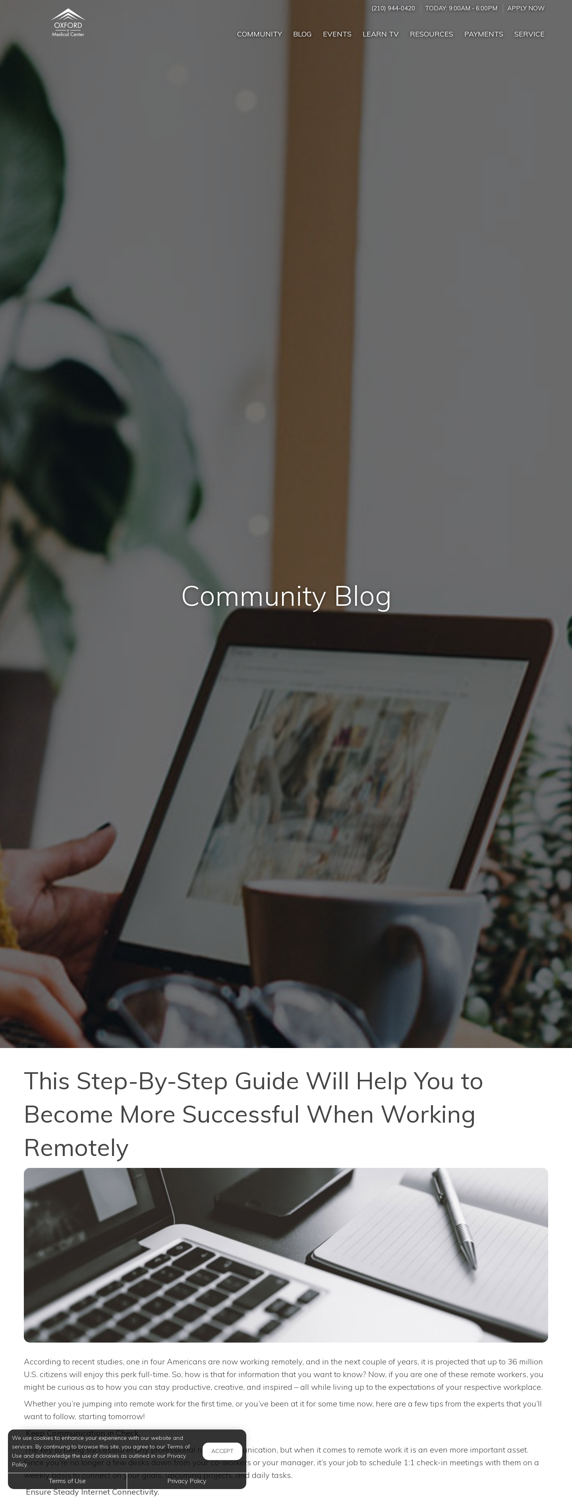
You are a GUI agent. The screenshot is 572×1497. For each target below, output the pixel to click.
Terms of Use (67, 1481)
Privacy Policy (186, 1481)
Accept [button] (222, 1451)
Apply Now (526, 8)
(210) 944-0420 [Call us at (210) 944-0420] (393, 8)
